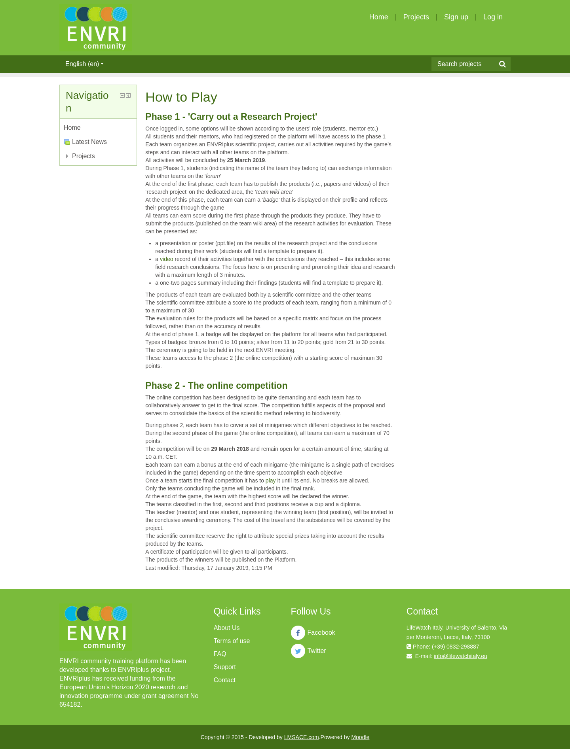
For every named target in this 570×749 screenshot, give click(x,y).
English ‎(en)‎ (84, 64)
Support (225, 667)
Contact (225, 680)
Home (378, 17)
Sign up (456, 17)
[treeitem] (98, 128)
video (166, 259)
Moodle (360, 737)
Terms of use (232, 640)
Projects (416, 17)
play (271, 480)
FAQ (220, 654)
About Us (227, 627)
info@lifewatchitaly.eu (460, 656)
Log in (493, 17)
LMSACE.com (301, 737)
